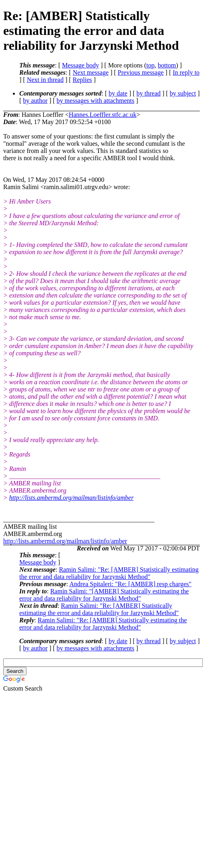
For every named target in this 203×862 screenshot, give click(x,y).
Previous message (141, 72)
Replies (82, 79)
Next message (91, 72)
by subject (183, 93)
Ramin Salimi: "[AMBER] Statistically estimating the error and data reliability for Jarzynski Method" (104, 595)
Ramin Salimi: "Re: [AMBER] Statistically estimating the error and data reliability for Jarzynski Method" (109, 573)
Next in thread (45, 79)
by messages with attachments (95, 100)
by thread (149, 93)
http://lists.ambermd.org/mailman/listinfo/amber (71, 497)
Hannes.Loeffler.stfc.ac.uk (103, 114)
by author (35, 100)
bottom (167, 65)
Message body (80, 65)
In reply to (186, 72)
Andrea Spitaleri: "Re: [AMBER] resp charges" (130, 584)
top (150, 65)
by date (118, 93)
